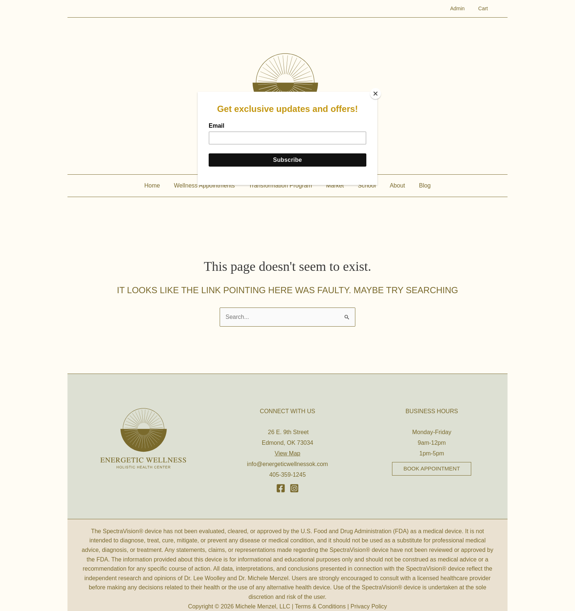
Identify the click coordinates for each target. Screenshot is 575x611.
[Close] (375, 93)
